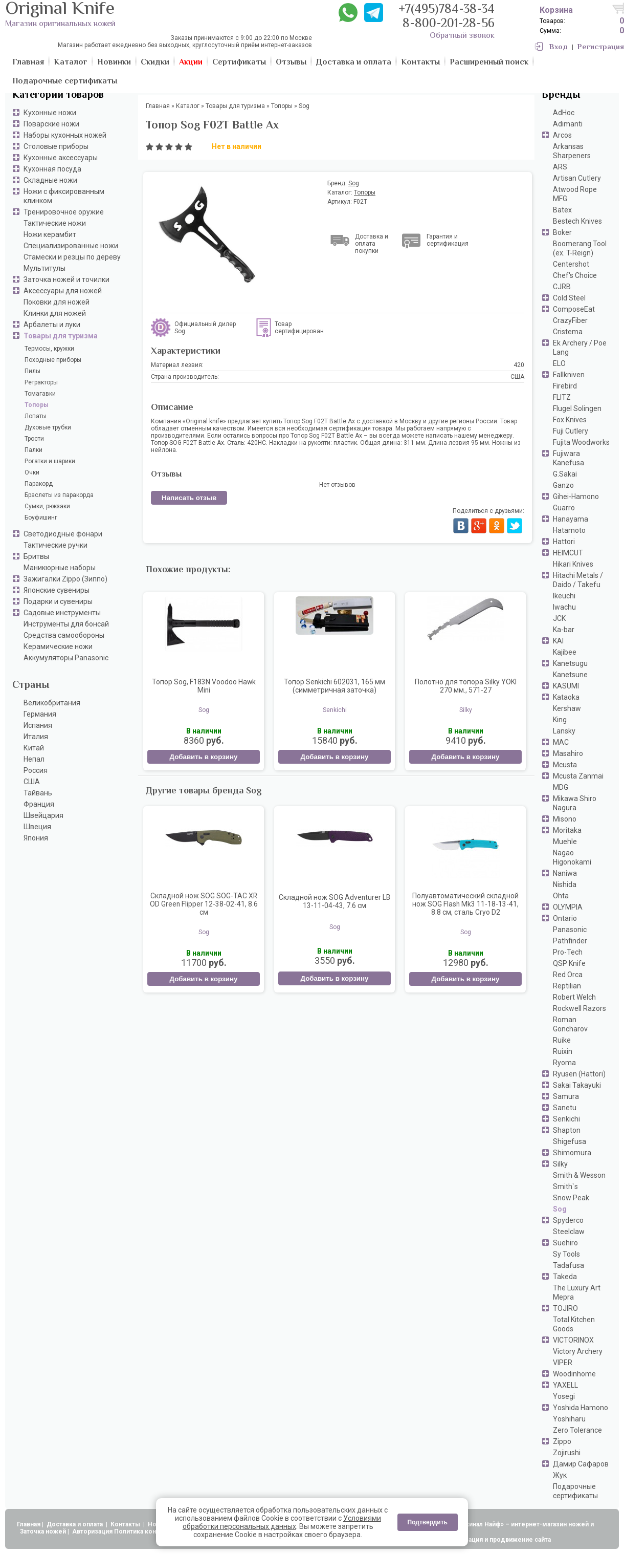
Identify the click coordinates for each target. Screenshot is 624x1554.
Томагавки (40, 393)
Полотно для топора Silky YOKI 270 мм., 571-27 (466, 686)
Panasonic (570, 929)
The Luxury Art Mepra (576, 1292)
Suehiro (565, 1243)
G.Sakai (565, 474)
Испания (38, 725)
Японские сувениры (57, 590)
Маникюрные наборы (60, 568)
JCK (559, 618)
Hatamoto (569, 530)
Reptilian (567, 986)
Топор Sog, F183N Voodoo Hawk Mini (204, 686)
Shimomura (572, 1153)
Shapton (567, 1130)
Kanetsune (570, 675)
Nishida (564, 884)
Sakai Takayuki (577, 1085)
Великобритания (52, 703)
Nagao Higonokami (572, 857)
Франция (39, 804)
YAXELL (565, 1385)
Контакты (126, 1524)
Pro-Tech (568, 952)
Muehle (565, 841)
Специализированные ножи (71, 246)
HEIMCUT (568, 553)
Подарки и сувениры (58, 601)
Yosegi (564, 1396)
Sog (560, 1209)
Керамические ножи (58, 646)
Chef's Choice (575, 275)
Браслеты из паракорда (59, 495)
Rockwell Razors (579, 1008)
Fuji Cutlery (570, 431)
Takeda (565, 1276)
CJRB (562, 287)
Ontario (565, 918)
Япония (36, 838)
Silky (560, 1164)
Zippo (562, 1441)
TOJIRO (565, 1308)
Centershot (571, 264)
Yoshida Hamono (580, 1408)
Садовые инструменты (62, 613)
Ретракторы (41, 382)
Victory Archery (578, 1351)
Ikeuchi (564, 596)
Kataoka (566, 697)
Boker (562, 232)
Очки (32, 472)
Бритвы (36, 556)
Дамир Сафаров (581, 1464)
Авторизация (92, 1531)
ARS (560, 167)
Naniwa (565, 873)
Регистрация (600, 47)
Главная (28, 1524)
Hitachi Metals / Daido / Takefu (578, 580)
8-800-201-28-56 (449, 24)
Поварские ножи (51, 124)
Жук (560, 1475)
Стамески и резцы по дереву (72, 257)
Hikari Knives (573, 564)
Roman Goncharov (570, 1024)
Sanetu (564, 1108)
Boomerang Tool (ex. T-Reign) (580, 248)
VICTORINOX (573, 1340)
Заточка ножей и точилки (66, 279)
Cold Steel (569, 298)
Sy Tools (566, 1254)
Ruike (562, 1040)
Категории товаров (58, 95)
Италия (36, 736)
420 (519, 365)
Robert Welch (574, 997)
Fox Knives (570, 420)
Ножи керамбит (50, 234)
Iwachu (564, 607)
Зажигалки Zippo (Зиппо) (65, 579)
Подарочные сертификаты (575, 1491)
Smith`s (565, 1186)
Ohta (561, 896)
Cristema (568, 332)
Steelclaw (569, 1231)
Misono (564, 819)
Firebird (565, 386)
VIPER (562, 1362)
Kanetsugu (570, 663)
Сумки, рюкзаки (47, 506)
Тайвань (38, 793)
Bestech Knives (577, 221)
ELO (559, 363)
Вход (558, 47)
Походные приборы (53, 359)
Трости (34, 438)
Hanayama (570, 519)
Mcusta (565, 765)
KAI (558, 641)
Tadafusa (568, 1265)
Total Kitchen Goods (574, 1324)
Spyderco (568, 1220)
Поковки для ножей (57, 302)
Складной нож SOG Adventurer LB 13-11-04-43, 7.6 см (334, 901)
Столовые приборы (56, 146)
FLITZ (562, 397)
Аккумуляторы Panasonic (66, 658)
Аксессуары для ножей (63, 291)
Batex (562, 210)
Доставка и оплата (75, 1524)
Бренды (561, 95)
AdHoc (563, 113)
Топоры (37, 404)
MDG (560, 787)
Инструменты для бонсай (66, 624)
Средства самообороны (64, 635)
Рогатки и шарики (50, 461)
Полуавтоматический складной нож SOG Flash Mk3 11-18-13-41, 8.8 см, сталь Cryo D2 (465, 904)
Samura (566, 1096)
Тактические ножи (55, 223)
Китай (34, 748)
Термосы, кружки (49, 348)
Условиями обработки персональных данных (282, 1522)
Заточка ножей (43, 1531)
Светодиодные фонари (63, 534)
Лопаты (36, 416)
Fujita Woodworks (581, 442)
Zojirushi (567, 1453)
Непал (34, 759)
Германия (40, 714)
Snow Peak (571, 1198)
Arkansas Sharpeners (572, 151)
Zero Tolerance (577, 1430)
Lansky (564, 731)
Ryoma (564, 1063)
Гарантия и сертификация (448, 240)
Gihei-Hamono (576, 496)
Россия (36, 770)
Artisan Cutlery (577, 178)
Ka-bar (563, 629)
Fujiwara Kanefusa (568, 458)
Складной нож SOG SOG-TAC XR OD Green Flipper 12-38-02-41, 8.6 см (204, 904)
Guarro (564, 508)
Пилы (32, 371)
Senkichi (566, 1119)
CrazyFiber (570, 320)
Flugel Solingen (577, 408)
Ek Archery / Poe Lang (580, 347)
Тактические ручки (55, 545)
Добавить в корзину (203, 757)
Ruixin (562, 1051)
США (32, 782)
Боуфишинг (41, 517)
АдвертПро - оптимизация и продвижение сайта (475, 1539)
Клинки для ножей (55, 313)
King (560, 720)
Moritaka (567, 830)
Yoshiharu (569, 1419)
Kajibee (564, 652)
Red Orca (568, 974)
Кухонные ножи (50, 113)
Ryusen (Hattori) (579, 1074)
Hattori (564, 541)
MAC (561, 742)
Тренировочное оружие (64, 212)
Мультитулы (44, 268)
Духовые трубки (48, 427)
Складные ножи (50, 180)
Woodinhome (574, 1374)
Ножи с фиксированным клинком (64, 196)
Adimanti (568, 124)
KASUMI (566, 686)
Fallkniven (569, 375)
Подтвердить (428, 1522)
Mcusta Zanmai (578, 776)
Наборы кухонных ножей (65, 135)
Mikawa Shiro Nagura (574, 803)
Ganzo (563, 485)
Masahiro (568, 753)
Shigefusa (569, 1141)
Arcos (562, 135)
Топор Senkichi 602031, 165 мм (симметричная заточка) (334, 686)
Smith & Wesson (579, 1175)
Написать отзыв (189, 498)
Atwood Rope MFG (575, 194)
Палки (33, 450)
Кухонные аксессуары (61, 158)
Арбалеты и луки (52, 324)
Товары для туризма (61, 336)
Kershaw (567, 708)
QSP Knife (569, 963)
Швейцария (43, 815)
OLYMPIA (568, 907)
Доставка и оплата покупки (371, 243)
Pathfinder (570, 941)
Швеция (37, 827)
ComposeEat (574, 309)
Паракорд (39, 483)
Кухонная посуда (52, 169)
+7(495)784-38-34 (446, 10)
